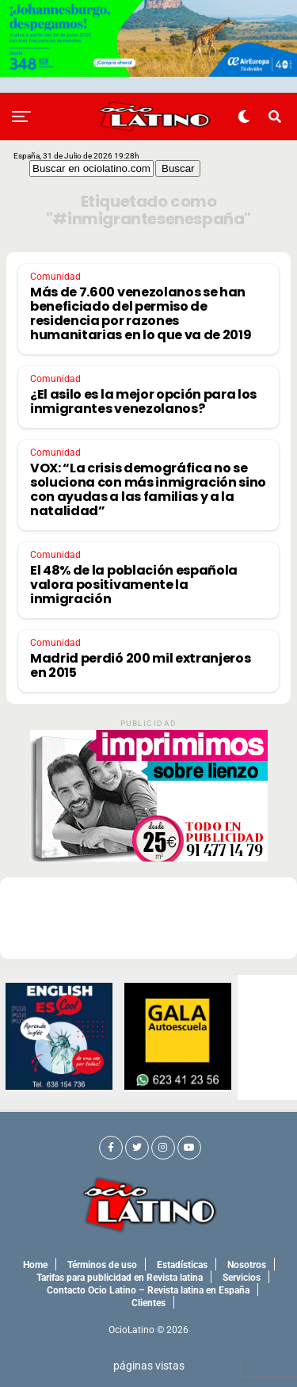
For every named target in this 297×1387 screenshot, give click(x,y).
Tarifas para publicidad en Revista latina (119, 1277)
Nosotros (246, 1264)
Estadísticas (182, 1264)
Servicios (242, 1277)
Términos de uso (102, 1264)
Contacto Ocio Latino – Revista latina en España (148, 1290)
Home (35, 1264)
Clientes (148, 1303)
